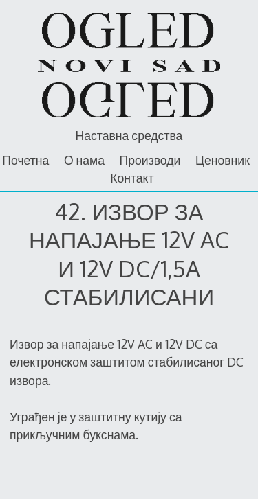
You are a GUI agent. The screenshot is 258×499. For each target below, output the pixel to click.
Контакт (131, 177)
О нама (84, 159)
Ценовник (222, 159)
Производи (150, 159)
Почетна (25, 159)
